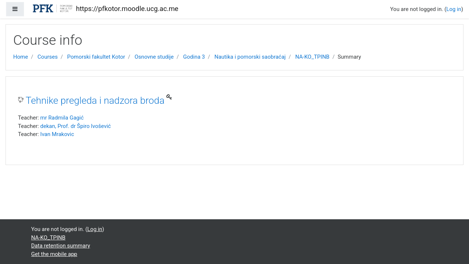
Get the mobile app (54, 254)
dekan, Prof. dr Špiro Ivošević (75, 126)
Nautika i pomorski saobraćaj (249, 57)
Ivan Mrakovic (57, 134)
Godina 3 (194, 57)
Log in (453, 9)
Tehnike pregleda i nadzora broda (95, 100)
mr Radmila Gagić (62, 117)
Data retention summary (60, 245)
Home (20, 57)
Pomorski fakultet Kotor (96, 57)
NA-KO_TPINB (312, 57)
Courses (47, 57)
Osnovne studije (154, 57)
